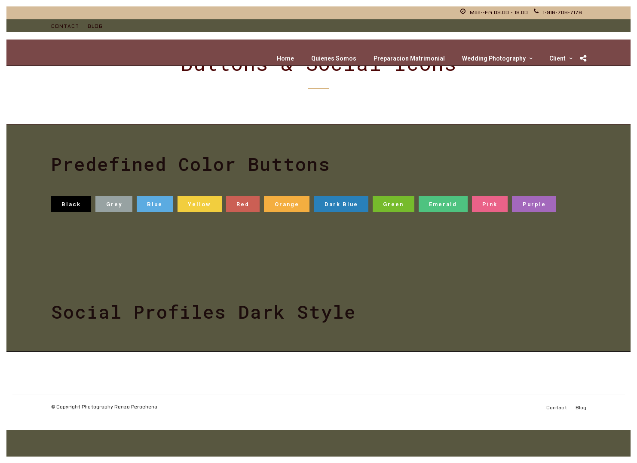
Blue (154, 204)
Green (393, 204)
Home (285, 58)
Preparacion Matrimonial (409, 58)
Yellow (199, 204)
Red (242, 204)
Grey (114, 204)
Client (557, 58)
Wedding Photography (494, 58)
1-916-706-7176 (558, 12)
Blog (95, 26)
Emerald (443, 204)
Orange (287, 204)
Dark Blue (341, 204)
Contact (65, 26)
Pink (489, 204)
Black (71, 204)
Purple (534, 204)
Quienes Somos (333, 58)
